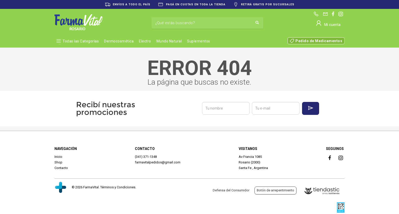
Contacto (61, 168)
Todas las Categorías (81, 41)
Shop (58, 162)
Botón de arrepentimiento (275, 190)
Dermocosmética (119, 41)
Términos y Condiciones (117, 187)
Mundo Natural (169, 41)
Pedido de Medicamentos (318, 41)
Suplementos (198, 41)
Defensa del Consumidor (231, 190)
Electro (145, 41)
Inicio (58, 157)
